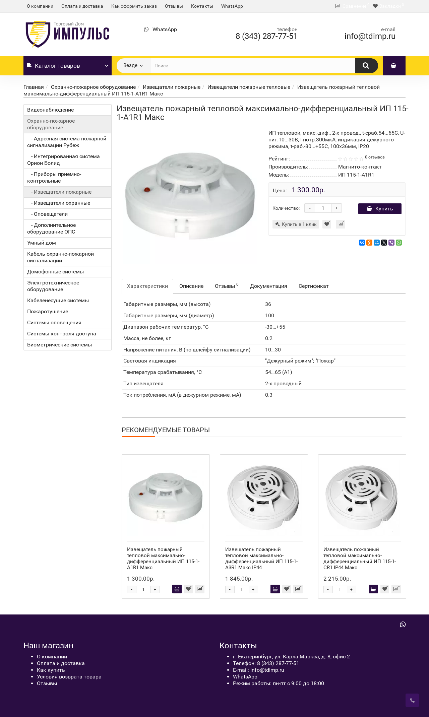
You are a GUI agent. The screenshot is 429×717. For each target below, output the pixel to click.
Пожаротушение (47, 311)
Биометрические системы (59, 344)
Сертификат (314, 286)
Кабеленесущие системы (58, 300)
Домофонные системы (55, 271)
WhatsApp (232, 6)
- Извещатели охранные (58, 203)
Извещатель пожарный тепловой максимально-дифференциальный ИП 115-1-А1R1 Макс (163, 558)
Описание (191, 286)
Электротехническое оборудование (53, 285)
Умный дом (41, 243)
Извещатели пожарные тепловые (248, 87)
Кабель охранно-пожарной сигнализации (60, 257)
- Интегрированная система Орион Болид (63, 159)
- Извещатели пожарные (59, 192)
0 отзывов (375, 157)
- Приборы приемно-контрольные (54, 177)
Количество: (286, 208)
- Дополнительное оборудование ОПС (51, 228)
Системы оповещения (54, 322)
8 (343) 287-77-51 (267, 36)
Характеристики (147, 286)
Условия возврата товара (69, 676)
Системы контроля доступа (61, 333)
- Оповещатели (47, 214)
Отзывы (174, 6)
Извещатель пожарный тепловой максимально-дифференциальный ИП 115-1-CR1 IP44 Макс (359, 558)
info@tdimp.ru (370, 36)
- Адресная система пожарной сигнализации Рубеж (66, 141)
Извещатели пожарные (171, 87)
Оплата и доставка (82, 6)
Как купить (51, 670)
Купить (380, 208)
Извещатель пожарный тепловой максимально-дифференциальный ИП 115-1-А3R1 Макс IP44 (261, 558)
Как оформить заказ (134, 6)
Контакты (202, 6)
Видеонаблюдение (50, 110)
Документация (268, 286)
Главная (33, 87)
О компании (40, 6)
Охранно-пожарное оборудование (93, 87)
